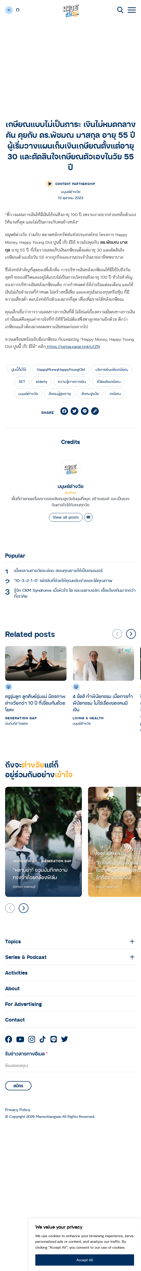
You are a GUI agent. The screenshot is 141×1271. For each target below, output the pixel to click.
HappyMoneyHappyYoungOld (61, 369)
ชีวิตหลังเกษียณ (109, 381)
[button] (131, 634)
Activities (16, 972)
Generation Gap (21, 718)
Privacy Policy (17, 1109)
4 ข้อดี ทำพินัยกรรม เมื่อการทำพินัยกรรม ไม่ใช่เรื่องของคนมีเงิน (103, 703)
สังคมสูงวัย (90, 393)
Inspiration (23, 861)
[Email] (88, 517)
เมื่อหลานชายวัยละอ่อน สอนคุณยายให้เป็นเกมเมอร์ (58, 570)
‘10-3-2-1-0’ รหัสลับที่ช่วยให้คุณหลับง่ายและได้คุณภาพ (63, 580)
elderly (41, 381)
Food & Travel (109, 853)
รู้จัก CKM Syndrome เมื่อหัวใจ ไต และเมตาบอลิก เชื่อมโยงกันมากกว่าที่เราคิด (75, 593)
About (12, 988)
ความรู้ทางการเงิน (72, 381)
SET (22, 381)
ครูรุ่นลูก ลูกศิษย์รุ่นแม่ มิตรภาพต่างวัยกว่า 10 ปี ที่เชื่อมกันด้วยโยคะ (35, 703)
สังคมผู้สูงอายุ (60, 393)
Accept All (85, 1260)
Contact (15, 1019)
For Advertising (23, 1004)
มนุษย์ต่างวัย (28, 393)
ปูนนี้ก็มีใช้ (18, 369)
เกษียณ (115, 393)
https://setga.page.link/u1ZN (73, 347)
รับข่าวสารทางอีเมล (26, 1053)
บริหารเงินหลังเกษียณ (111, 369)
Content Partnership (75, 183)
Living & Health (88, 718)
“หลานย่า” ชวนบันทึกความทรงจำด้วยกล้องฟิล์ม (40, 873)
